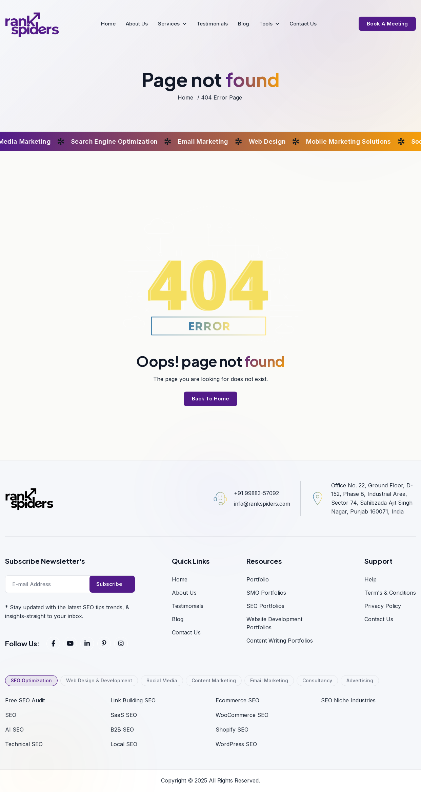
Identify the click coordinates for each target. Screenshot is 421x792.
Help (370, 579)
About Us (137, 23)
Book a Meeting (387, 23)
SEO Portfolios (265, 605)
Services (169, 23)
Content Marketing (214, 680)
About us (184, 592)
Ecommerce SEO (237, 700)
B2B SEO (122, 729)
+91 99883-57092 (256, 493)
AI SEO (14, 729)
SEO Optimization (31, 680)
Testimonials (212, 23)
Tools (266, 23)
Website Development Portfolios (274, 623)
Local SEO (124, 744)
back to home (210, 398)
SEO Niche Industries (348, 700)
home (185, 97)
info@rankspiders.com (261, 503)
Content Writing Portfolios (279, 640)
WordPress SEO (236, 744)
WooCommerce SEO (242, 715)
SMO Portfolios (266, 592)
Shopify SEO (232, 729)
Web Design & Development (99, 680)
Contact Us (303, 23)
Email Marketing (269, 680)
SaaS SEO (124, 715)
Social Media (161, 680)
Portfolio (257, 579)
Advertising (359, 680)
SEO (10, 715)
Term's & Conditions (390, 592)
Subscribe (109, 584)
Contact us (378, 619)
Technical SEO (24, 744)
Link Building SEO (133, 700)
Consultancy (317, 680)
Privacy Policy (382, 605)
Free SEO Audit (25, 700)
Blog (243, 23)
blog (177, 619)
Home (108, 23)
